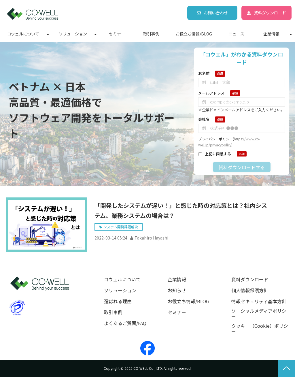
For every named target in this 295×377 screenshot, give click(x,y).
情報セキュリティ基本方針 (258, 301)
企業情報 (271, 34)
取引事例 (151, 34)
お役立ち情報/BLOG (193, 34)
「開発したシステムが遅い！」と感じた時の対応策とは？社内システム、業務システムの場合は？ (180, 210)
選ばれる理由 (118, 301)
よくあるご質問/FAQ (125, 323)
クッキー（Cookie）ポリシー (259, 328)
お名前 (203, 73)
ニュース (236, 34)
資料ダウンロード (270, 13)
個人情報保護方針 (249, 290)
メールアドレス (211, 93)
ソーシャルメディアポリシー (258, 313)
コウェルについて (23, 34)
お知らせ (177, 290)
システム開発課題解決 (120, 226)
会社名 (203, 119)
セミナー (117, 34)
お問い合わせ (216, 13)
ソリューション (73, 34)
